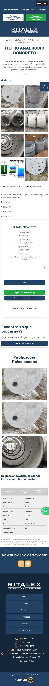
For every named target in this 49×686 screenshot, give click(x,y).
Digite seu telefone (24, 247)
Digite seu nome (24, 232)
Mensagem (24, 254)
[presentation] (20, 274)
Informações (24, 617)
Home (24, 597)
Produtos (24, 610)
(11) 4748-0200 (24, 639)
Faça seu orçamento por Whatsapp (35, 17)
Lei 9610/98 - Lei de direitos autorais (24, 544)
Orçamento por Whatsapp (24, 293)
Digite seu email (24, 240)
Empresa (24, 603)
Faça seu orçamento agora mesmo (13, 17)
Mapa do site (24, 630)
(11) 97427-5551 (24, 642)
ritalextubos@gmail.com (24, 650)
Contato (24, 624)
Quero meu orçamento (24, 343)
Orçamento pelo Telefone (25, 298)
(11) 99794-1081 (24, 646)
